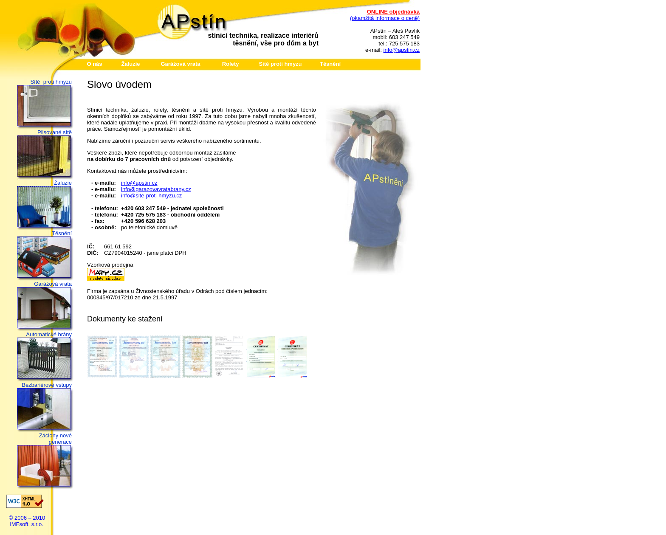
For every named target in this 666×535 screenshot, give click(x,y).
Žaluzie (130, 64)
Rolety (230, 64)
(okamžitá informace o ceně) (385, 18)
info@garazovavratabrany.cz (156, 189)
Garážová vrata (180, 64)
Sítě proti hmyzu (280, 64)
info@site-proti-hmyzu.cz (151, 195)
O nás (94, 64)
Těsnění (330, 64)
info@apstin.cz (402, 50)
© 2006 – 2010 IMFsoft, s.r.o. (27, 521)
